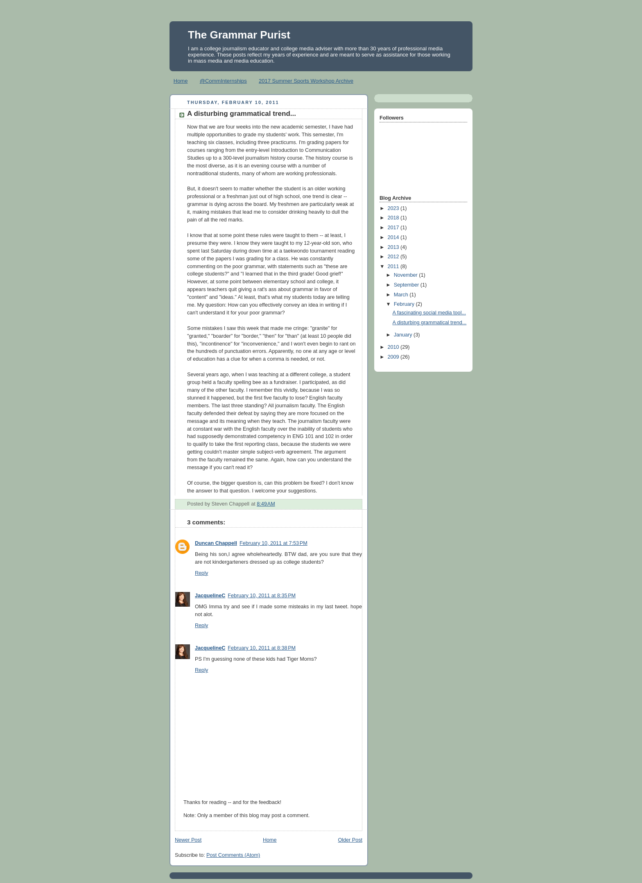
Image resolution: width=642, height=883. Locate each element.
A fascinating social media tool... (429, 313)
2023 (394, 208)
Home (181, 81)
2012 (394, 257)
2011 (394, 266)
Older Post (350, 840)
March (402, 295)
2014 (394, 237)
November (406, 275)
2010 (394, 347)
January (404, 335)
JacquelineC (210, 595)
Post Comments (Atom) (233, 855)
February (405, 304)
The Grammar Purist (239, 35)
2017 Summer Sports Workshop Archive (306, 81)
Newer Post (188, 840)
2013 (394, 247)
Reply (201, 573)
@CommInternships (223, 81)
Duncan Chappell (216, 543)
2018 (394, 218)
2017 (394, 227)
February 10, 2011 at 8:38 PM (262, 648)
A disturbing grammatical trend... (430, 322)
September (407, 285)
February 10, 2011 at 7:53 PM (273, 543)
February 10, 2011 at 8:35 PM (262, 595)
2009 (394, 357)
